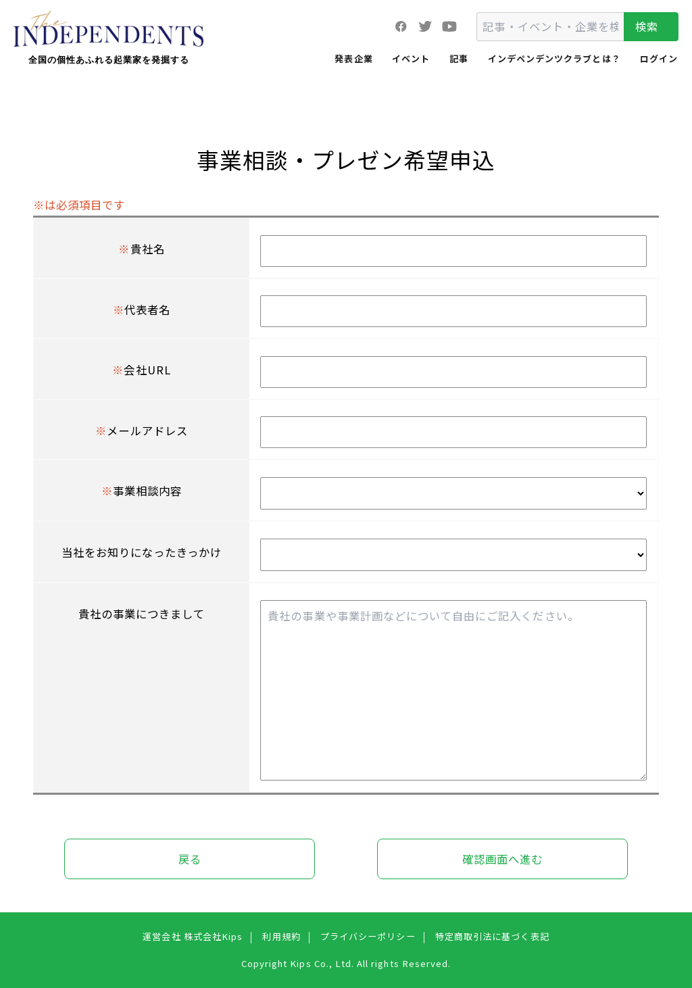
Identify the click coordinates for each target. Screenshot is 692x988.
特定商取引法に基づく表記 (492, 936)
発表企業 (353, 58)
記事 (458, 58)
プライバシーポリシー (368, 936)
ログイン (659, 58)
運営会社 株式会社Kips (193, 936)
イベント (411, 58)
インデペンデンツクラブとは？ (554, 58)
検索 (646, 26)
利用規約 (281, 936)
